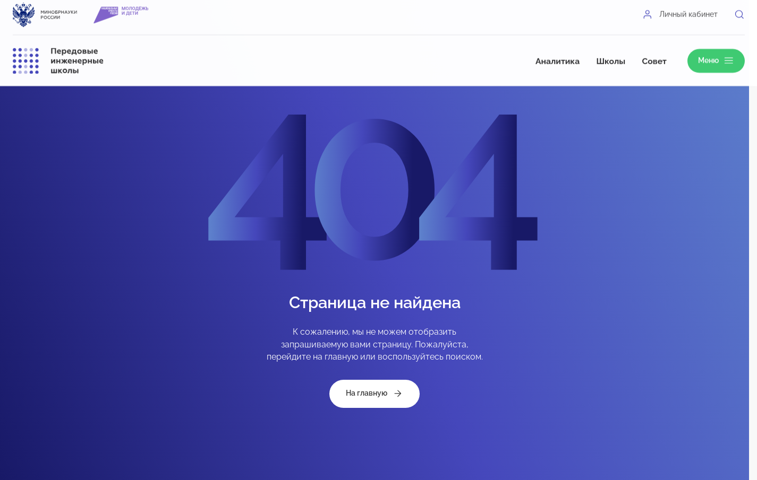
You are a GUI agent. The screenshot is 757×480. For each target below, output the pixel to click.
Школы (610, 53)
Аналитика (557, 53)
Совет (654, 53)
